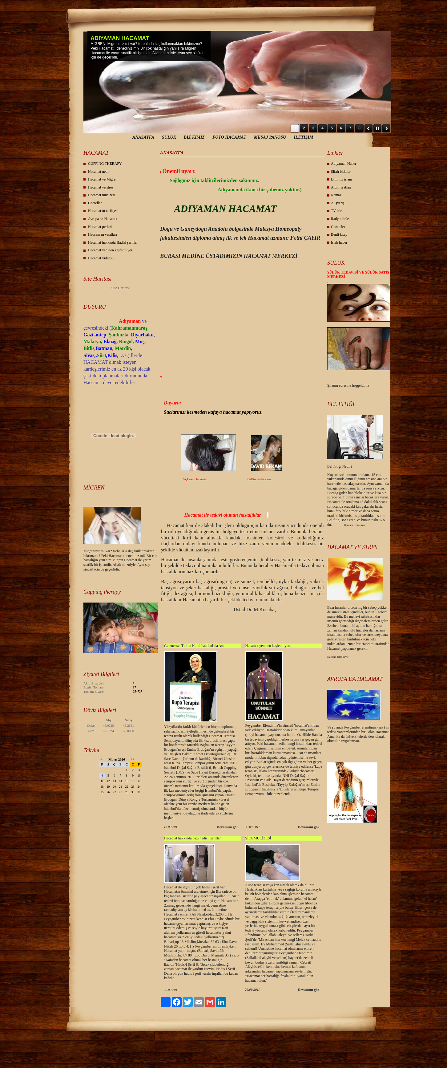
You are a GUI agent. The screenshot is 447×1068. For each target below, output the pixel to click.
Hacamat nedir (99, 171)
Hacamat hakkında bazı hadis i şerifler (192, 838)
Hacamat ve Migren (102, 179)
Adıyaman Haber (343, 163)
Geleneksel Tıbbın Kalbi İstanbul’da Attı (194, 646)
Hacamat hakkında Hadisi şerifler (113, 242)
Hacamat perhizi (100, 227)
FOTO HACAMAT (229, 137)
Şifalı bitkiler (341, 171)
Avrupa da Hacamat (102, 219)
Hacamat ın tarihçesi (103, 211)
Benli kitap (339, 234)
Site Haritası (120, 288)
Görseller (95, 203)
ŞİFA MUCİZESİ (258, 838)
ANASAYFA (143, 137)
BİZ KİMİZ (194, 137)
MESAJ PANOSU (270, 137)
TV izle (336, 211)
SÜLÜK (169, 137)
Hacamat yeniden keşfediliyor (110, 250)
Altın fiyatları (341, 187)
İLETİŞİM (303, 137)
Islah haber (339, 242)
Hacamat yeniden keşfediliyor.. (268, 646)
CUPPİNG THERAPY (105, 163)
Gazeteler (338, 227)
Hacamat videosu (101, 258)
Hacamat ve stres (100, 187)
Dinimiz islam (341, 179)
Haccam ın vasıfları (102, 234)
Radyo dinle (340, 219)
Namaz (336, 195)
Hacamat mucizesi (101, 195)
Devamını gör (227, 827)
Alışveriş (337, 203)
